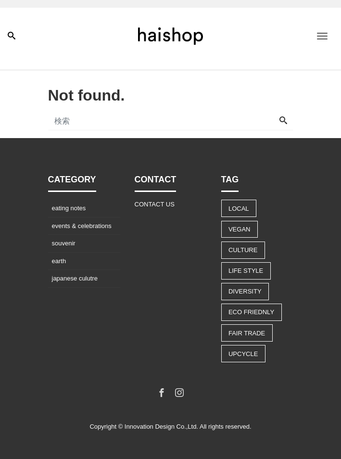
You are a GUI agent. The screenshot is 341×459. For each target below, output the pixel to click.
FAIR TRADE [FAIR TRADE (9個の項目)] (246, 333)
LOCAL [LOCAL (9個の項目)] (238, 208)
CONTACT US (155, 204)
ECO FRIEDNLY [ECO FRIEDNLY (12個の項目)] (251, 312)
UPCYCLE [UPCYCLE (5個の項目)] (243, 353)
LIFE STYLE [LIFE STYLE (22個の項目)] (245, 270)
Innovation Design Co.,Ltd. (161, 426)
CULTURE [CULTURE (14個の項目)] (242, 250)
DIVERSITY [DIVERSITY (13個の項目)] (245, 291)
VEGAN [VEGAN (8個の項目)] (239, 229)
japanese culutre (75, 278)
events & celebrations (82, 226)
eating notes (69, 208)
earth (59, 261)
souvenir (64, 243)
